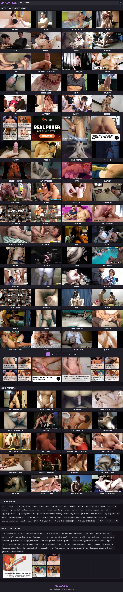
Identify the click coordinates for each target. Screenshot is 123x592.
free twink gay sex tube (10, 541)
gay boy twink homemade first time (40, 548)
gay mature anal (108, 537)
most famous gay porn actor (83, 541)
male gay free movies (103, 533)
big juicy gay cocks (8, 514)
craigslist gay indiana (61, 510)
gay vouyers (41, 510)
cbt (118, 514)
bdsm (108, 510)
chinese (10, 506)
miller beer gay (108, 544)
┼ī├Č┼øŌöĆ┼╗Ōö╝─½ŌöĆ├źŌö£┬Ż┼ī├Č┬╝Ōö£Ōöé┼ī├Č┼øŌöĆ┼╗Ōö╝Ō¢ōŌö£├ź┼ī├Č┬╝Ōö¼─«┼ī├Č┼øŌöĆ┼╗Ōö (76, 521)
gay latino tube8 (61, 537)
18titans (97, 544)
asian (50, 510)
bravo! (90, 544)
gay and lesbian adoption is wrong (49, 514)
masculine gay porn (71, 514)
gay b (103, 506)
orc (51, 537)
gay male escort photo (60, 506)
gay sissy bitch (110, 514)
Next (74, 354)
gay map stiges (27, 544)
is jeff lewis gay (26, 521)
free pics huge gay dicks (52, 517)
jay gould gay (67, 533)
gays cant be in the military (45, 544)
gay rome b (112, 506)
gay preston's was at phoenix (12, 552)
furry (3, 506)
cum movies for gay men (11, 544)
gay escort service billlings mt (88, 506)
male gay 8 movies (81, 533)
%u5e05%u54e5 (38, 506)
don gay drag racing (34, 517)
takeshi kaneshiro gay (16, 517)
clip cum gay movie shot (29, 541)
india (91, 533)
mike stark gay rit (77, 548)
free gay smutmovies (40, 537)
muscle (72, 506)
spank (4, 517)
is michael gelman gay (71, 517)
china (83, 517)
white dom (73, 537)
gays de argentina (78, 544)
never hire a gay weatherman (89, 537)
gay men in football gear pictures (23, 510)
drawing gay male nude (10, 533)
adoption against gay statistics (32, 533)
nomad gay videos (63, 541)
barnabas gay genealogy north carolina (100, 548)
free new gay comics (52, 533)
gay (102, 510)
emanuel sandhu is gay (10, 521)
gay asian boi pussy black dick (91, 514)
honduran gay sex (92, 510)
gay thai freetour (77, 510)
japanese (5, 510)
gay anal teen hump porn (96, 517)
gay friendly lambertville (26, 514)
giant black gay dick (48, 541)
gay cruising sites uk (23, 506)
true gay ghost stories (23, 537)
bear (47, 506)
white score (99, 541)
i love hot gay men (63, 544)
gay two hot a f (7, 537)
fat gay (108, 541)
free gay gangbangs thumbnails (13, 548)
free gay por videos (62, 548)
